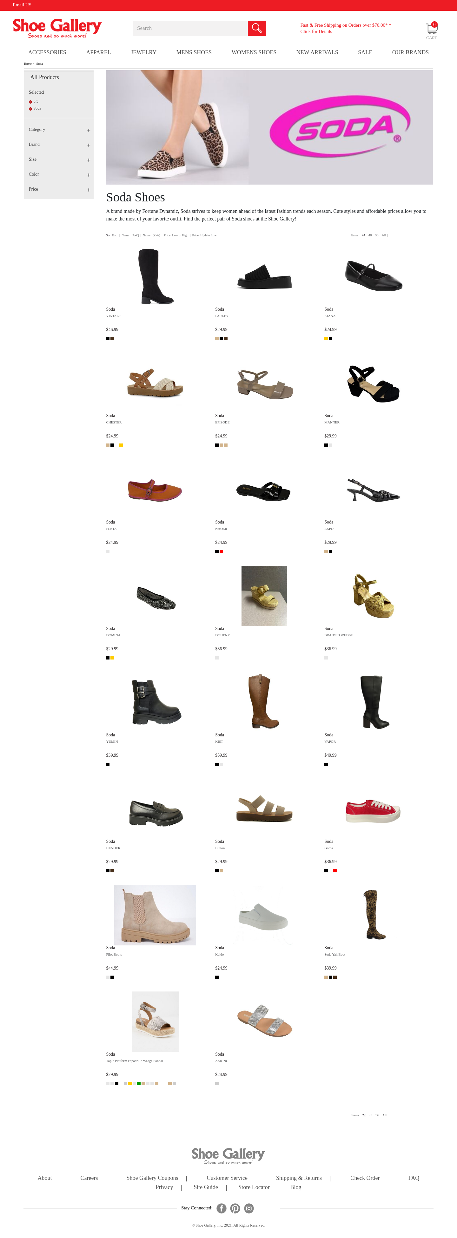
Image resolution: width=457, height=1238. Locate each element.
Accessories (47, 52)
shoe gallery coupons (152, 1178)
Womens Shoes (254, 52)
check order (365, 1178)
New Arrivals (317, 52)
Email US (22, 4)
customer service (227, 1178)
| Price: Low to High (175, 235)
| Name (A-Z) (129, 235)
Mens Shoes (194, 52)
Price (59, 189)
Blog (295, 1187)
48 (370, 235)
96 (377, 235)
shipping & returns (299, 1178)
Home (28, 63)
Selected (36, 92)
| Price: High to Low (203, 235)
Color (59, 174)
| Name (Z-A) (150, 235)
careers (89, 1178)
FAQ (414, 1178)
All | (385, 235)
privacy (164, 1187)
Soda (39, 63)
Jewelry (143, 52)
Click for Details (316, 31)
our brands (410, 52)
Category (59, 129)
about (45, 1178)
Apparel (98, 52)
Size (59, 159)
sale (365, 52)
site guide (206, 1187)
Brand (59, 144)
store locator (253, 1187)
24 (363, 235)
